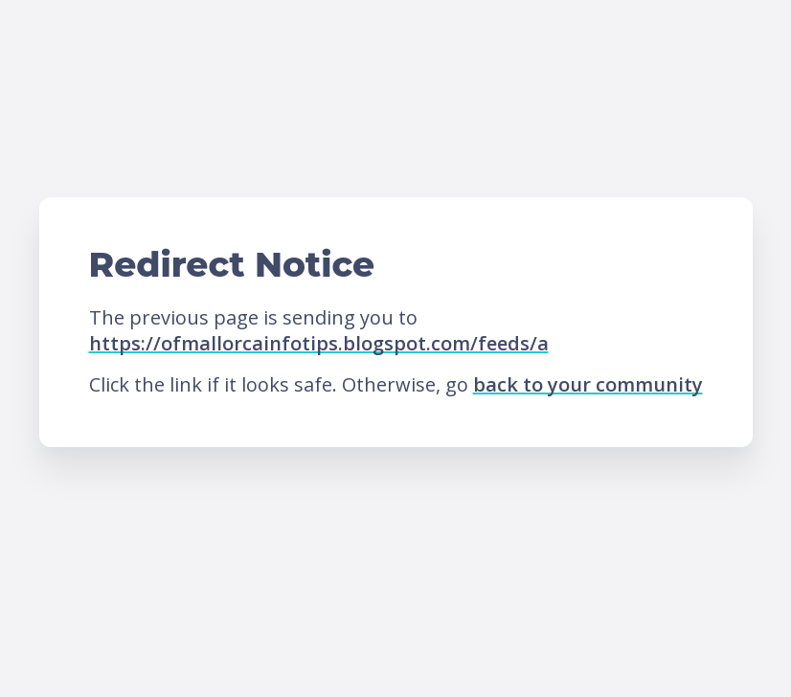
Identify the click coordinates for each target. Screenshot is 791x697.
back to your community (588, 384)
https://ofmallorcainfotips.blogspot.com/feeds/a (319, 343)
